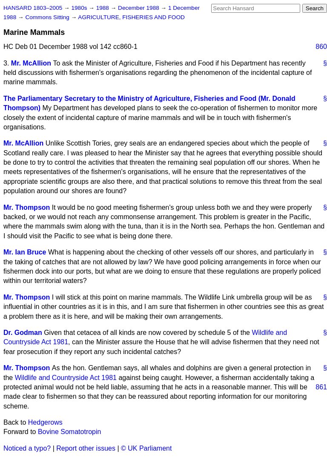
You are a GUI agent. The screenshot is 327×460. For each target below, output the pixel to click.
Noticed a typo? (27, 448)
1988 (103, 8)
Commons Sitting (48, 17)
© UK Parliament (146, 448)
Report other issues (85, 448)
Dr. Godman (22, 332)
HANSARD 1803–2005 (32, 8)
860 (321, 46)
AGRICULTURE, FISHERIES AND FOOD (131, 17)
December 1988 (139, 8)
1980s (80, 8)
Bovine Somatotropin (69, 431)
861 (321, 387)
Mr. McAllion (31, 63)
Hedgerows (45, 422)
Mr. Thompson (26, 207)
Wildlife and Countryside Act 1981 (66, 377)
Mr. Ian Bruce (24, 252)
